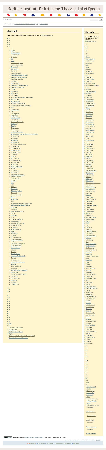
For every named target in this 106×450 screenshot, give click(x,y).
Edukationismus (15, 53)
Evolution (13, 252)
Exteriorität (14, 276)
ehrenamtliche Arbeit (17, 65)
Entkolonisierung (16, 148)
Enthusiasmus (15, 146)
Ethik (12, 217)
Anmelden (90, 429)
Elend (12, 107)
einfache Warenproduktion (19, 77)
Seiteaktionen (90, 411)
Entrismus (14, 154)
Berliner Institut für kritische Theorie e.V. (35, 437)
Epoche (13, 181)
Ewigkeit (13, 258)
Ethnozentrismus (16, 229)
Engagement (15, 128)
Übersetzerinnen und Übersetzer (18, 338)
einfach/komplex (16, 73)
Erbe (12, 183)
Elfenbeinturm (15, 109)
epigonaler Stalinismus (18, 174)
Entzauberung (15, 170)
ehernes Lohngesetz (17, 63)
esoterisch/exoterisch (17, 211)
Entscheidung (15, 158)
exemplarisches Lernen (18, 262)
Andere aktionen (91, 433)
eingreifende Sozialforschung (19, 85)
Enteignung (14, 140)
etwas (12, 231)
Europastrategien (16, 246)
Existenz (13, 264)
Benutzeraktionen (91, 427)
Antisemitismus (44, 24)
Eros (12, 201)
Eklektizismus (15, 99)
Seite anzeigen (91, 416)
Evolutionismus (15, 254)
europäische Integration (18, 244)
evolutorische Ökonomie (18, 256)
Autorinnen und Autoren (16, 328)
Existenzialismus (16, 266)
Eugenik (13, 235)
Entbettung (14, 138)
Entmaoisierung (15, 150)
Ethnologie (14, 227)
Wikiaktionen (90, 420)
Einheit (13, 89)
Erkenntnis (14, 193)
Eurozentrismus (15, 248)
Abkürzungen (13, 329)
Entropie (13, 156)
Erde (12, 185)
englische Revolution (17, 132)
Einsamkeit (14, 95)
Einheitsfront (14, 91)
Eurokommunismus (16, 239)
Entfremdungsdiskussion (18, 144)
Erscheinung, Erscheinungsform (20, 205)
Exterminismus (15, 278)
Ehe (12, 59)
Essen (13, 213)
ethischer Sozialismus (17, 223)
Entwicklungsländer (17, 166)
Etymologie (14, 233)
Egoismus (14, 57)
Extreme (13, 282)
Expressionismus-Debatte (18, 274)
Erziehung (14, 209)
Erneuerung (14, 199)
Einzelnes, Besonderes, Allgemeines (22, 97)
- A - (37, 24)
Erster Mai (14, 207)
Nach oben (98, 440)
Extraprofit (14, 280)
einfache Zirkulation (17, 79)
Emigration (14, 115)
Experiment (14, 272)
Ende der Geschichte (17, 122)
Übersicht (90, 422)
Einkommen (14, 93)
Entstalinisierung (16, 160)
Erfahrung (14, 187)
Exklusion (14, 268)
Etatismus (14, 215)
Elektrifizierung (15, 101)
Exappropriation (15, 260)
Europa (13, 241)
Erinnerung (14, 189)
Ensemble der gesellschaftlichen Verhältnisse (24, 134)
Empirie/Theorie (15, 118)
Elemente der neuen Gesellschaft (21, 105)
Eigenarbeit (14, 67)
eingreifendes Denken (17, 87)
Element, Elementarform (18, 103)
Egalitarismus (15, 55)
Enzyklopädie (15, 172)
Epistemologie (15, 179)
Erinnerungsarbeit (16, 191)
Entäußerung (15, 136)
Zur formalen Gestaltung (16, 332)
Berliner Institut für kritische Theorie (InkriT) (25, 24)
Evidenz (13, 250)
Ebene (13, 50)
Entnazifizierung (16, 152)
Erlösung (13, 197)
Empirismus (14, 120)
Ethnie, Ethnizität (16, 225)
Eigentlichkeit (15, 69)
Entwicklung (14, 164)
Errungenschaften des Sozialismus (21, 203)
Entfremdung (15, 142)
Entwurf (13, 168)
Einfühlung (14, 81)
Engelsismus (15, 130)
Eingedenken (15, 83)
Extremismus (15, 284)
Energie (13, 126)
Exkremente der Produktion (19, 270)
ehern (12, 61)
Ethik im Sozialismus (17, 219)
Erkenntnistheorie (16, 195)
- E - (12, 48)
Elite (12, 111)
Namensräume (48, 35)
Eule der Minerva (16, 237)
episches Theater (16, 176)
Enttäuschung (15, 162)
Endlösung (14, 124)
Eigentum (14, 71)
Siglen (11, 334)
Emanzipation (15, 114)
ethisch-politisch (16, 221)
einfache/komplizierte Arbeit (19, 75)
